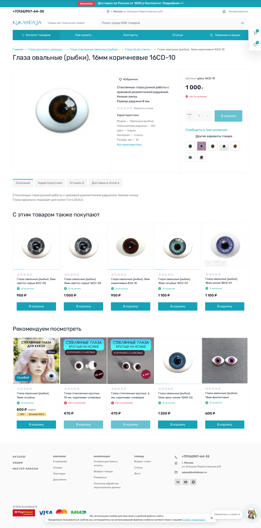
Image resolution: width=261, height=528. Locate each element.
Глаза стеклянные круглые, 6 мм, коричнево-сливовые (130, 395)
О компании (60, 461)
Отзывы (57, 467)
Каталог (19, 456)
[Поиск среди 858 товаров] (169, 23)
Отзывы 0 (77, 183)
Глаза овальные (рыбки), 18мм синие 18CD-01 (221, 281)
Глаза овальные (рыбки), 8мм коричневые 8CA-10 (130, 281)
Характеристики (50, 183)
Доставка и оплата (105, 183)
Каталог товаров (36, 35)
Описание (23, 183)
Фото (137, 473)
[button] (255, 33)
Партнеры (59, 473)
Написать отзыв (143, 108)
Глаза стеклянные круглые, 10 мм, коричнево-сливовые (82, 395)
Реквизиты (100, 477)
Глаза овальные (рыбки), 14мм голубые (33, 395)
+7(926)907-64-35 (28, 11)
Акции (18, 462)
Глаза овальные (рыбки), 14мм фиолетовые (221, 395)
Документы (60, 479)
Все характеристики (129, 144)
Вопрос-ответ (142, 461)
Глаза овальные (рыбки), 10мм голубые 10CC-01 (174, 281)
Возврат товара (103, 471)
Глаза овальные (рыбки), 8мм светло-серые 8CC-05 (36, 281)
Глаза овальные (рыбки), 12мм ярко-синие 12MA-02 (175, 395)
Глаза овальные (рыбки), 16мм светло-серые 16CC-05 (82, 281)
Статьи (138, 467)
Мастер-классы (25, 468)
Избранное (128, 79)
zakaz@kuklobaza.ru (194, 472)
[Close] (211, 518)
